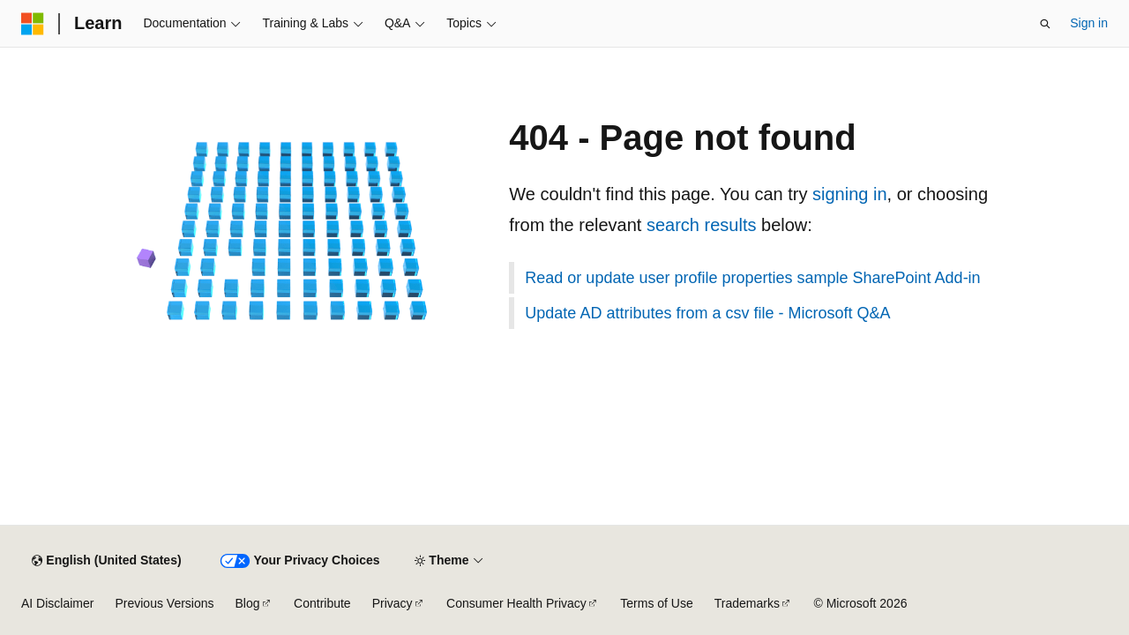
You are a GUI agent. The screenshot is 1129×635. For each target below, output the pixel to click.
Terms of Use (656, 603)
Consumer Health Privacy (516, 603)
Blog (248, 603)
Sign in (1089, 23)
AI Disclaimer (57, 603)
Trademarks (747, 603)
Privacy (392, 603)
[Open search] (1045, 24)
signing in (849, 194)
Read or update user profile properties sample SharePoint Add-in (752, 278)
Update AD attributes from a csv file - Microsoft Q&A (707, 313)
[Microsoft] (32, 23)
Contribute (322, 603)
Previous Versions (164, 603)
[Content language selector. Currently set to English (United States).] (106, 561)
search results (702, 225)
